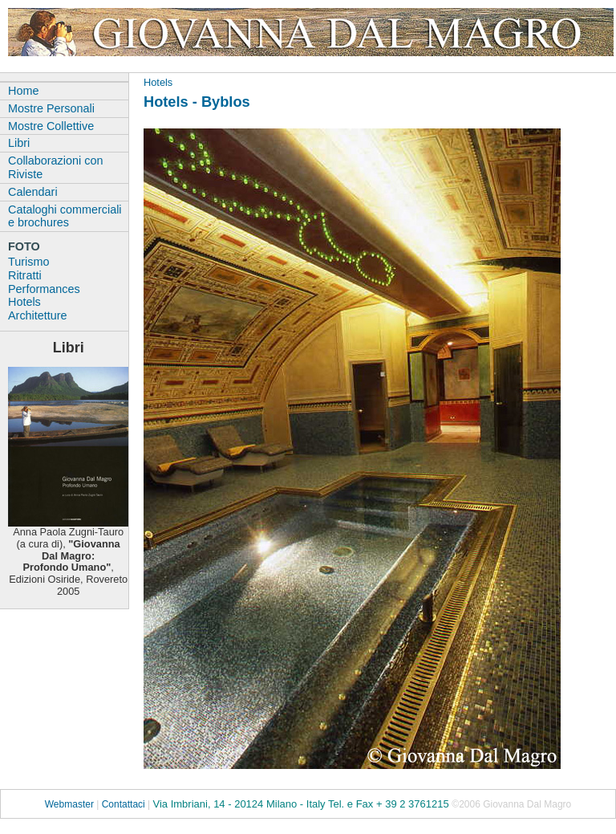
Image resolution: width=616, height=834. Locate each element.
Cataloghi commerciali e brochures (65, 216)
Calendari (33, 191)
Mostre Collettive (51, 126)
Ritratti (25, 275)
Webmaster (69, 804)
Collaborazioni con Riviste (55, 167)
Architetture (37, 315)
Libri (19, 142)
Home (23, 90)
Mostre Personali (51, 108)
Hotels (158, 82)
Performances (44, 289)
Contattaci (123, 804)
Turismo (28, 261)
